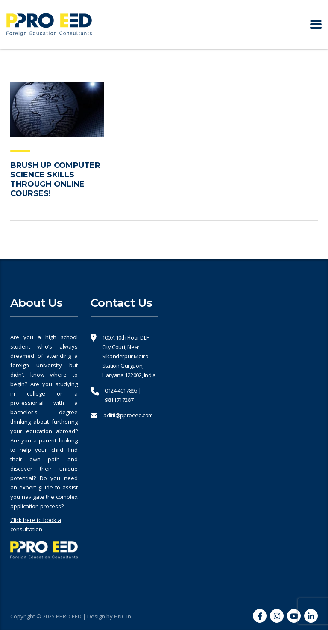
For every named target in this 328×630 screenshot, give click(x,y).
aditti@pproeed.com (128, 415)
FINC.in (122, 616)
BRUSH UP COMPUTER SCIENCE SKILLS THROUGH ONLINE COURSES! (55, 179)
